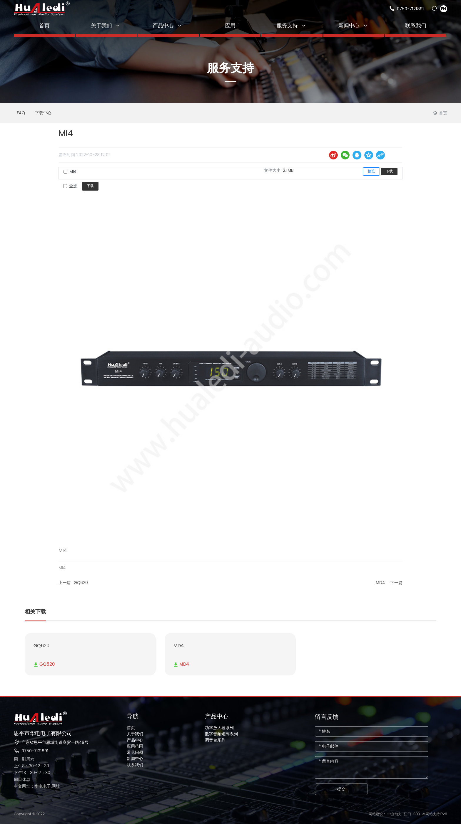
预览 (371, 171)
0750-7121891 (410, 9)
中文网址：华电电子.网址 (37, 786)
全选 (73, 186)
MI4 (72, 171)
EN (443, 9)
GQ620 (81, 582)
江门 (407, 814)
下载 (389, 171)
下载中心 (43, 113)
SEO (416, 814)
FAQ (21, 113)
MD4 (380, 582)
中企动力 (394, 814)
